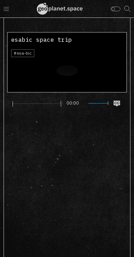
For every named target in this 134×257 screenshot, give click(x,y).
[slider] (37, 104)
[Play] (8, 103)
